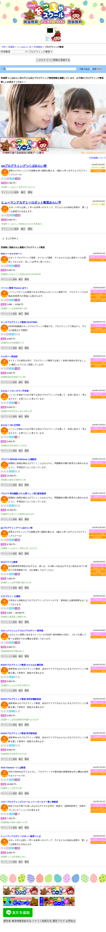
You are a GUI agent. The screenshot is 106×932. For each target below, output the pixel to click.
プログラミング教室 (97, 260)
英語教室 (98, 366)
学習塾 (98, 297)
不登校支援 (98, 328)
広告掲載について (97, 158)
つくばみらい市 (24, 47)
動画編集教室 (98, 171)
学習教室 (38, 47)
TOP (3, 47)
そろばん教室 (98, 294)
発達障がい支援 (98, 568)
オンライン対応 (98, 808)
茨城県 (11, 47)
